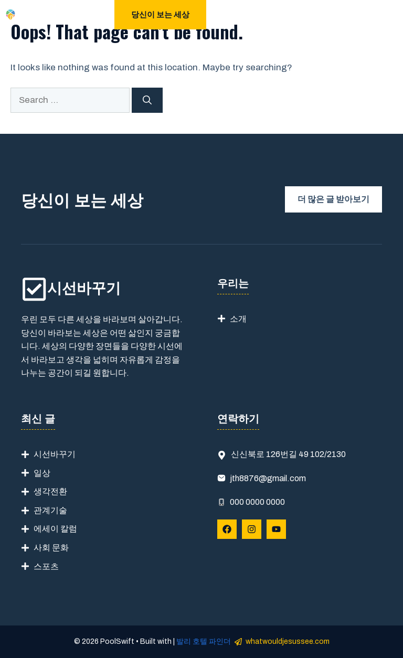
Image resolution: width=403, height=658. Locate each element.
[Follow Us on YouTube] (276, 529)
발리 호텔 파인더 (203, 641)
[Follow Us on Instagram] (251, 529)
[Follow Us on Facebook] (227, 529)
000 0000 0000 (257, 501)
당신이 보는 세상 (160, 14)
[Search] (147, 100)
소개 (238, 318)
